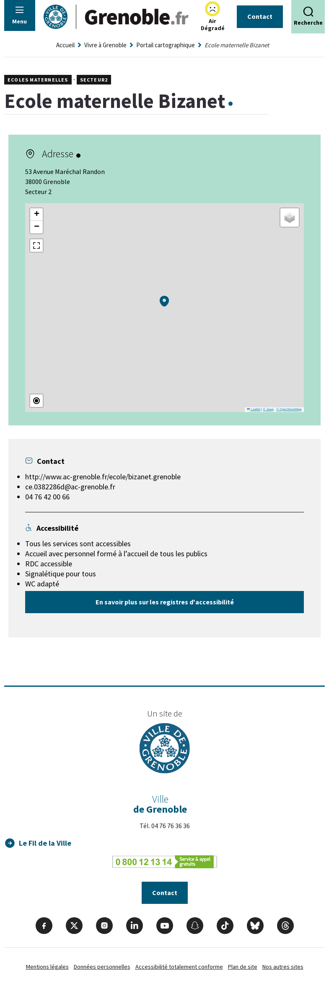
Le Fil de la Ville (45, 843)
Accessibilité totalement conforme (179, 966)
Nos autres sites (282, 966)
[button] (164, 301)
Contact (259, 16)
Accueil (65, 45)
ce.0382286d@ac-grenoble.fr (70, 486)
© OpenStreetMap (289, 409)
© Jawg (268, 409)
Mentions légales (47, 966)
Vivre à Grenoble (105, 45)
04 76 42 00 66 (47, 496)
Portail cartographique (165, 45)
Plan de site (242, 966)
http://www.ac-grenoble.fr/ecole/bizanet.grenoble (103, 476)
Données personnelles (102, 966)
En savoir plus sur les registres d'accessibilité (165, 602)
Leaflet (253, 409)
